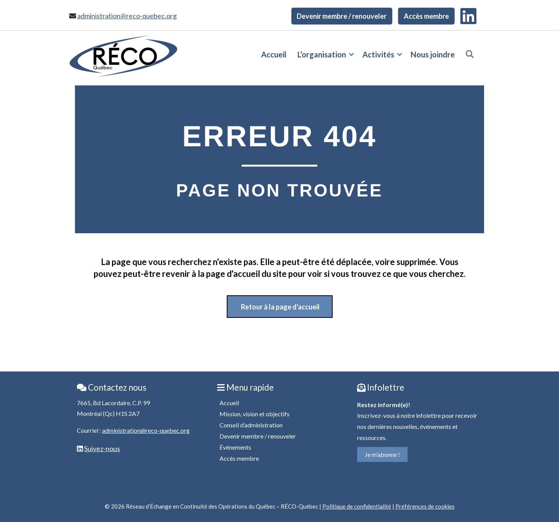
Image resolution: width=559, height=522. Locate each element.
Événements (235, 447)
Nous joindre (433, 54)
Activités (378, 54)
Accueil (273, 54)
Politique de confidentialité (356, 506)
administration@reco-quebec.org (127, 15)
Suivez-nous (102, 448)
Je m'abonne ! (382, 454)
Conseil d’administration (251, 425)
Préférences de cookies (425, 506)
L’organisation (321, 54)
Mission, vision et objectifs (254, 413)
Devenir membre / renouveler (342, 16)
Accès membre (426, 16)
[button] (351, 54)
